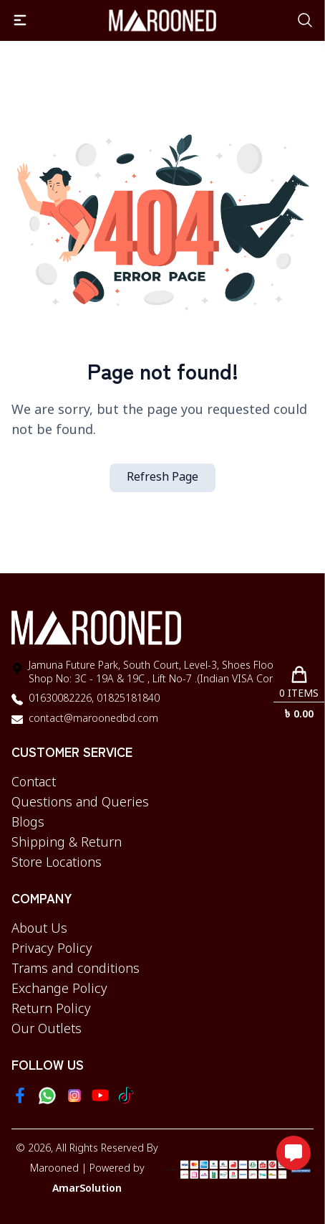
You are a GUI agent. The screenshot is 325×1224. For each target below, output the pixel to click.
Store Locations (56, 863)
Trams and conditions (75, 969)
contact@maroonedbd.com (93, 719)
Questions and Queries (80, 802)
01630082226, (61, 699)
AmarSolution (87, 1189)
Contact (33, 782)
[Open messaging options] (293, 1153)
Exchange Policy (59, 989)
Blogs (27, 823)
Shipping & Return (66, 843)
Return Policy (51, 1009)
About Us (39, 929)
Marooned (54, 1169)
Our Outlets (46, 1029)
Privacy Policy (51, 949)
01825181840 (127, 699)
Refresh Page (162, 478)
